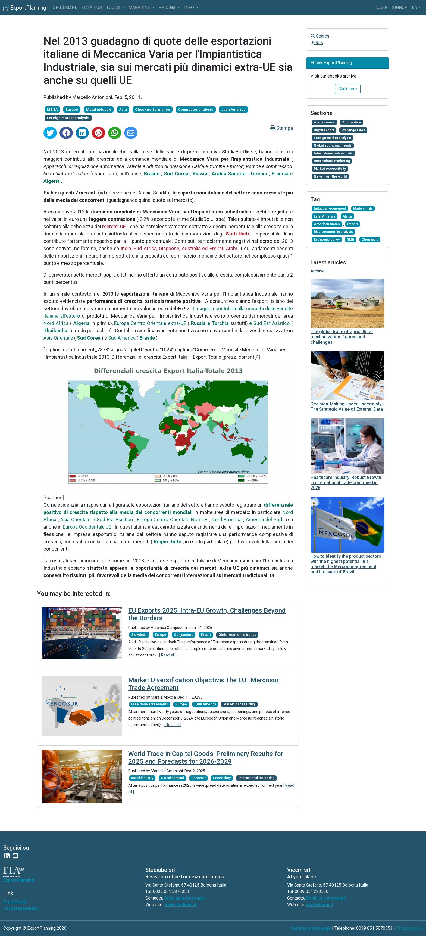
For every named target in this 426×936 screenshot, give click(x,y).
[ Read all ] (168, 655)
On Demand (65, 7)
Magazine (140, 7)
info (189, 7)
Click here (347, 88)
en (414, 7)
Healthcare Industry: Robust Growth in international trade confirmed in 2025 (346, 482)
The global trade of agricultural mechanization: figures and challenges (342, 337)
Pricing (168, 7)
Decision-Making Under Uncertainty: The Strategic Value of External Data (347, 406)
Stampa (281, 128)
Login (381, 7)
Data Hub (92, 7)
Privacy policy (409, 928)
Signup (400, 7)
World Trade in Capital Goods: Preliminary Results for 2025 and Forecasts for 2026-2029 (205, 757)
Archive (318, 271)
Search (320, 36)
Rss (317, 42)
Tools (113, 7)
